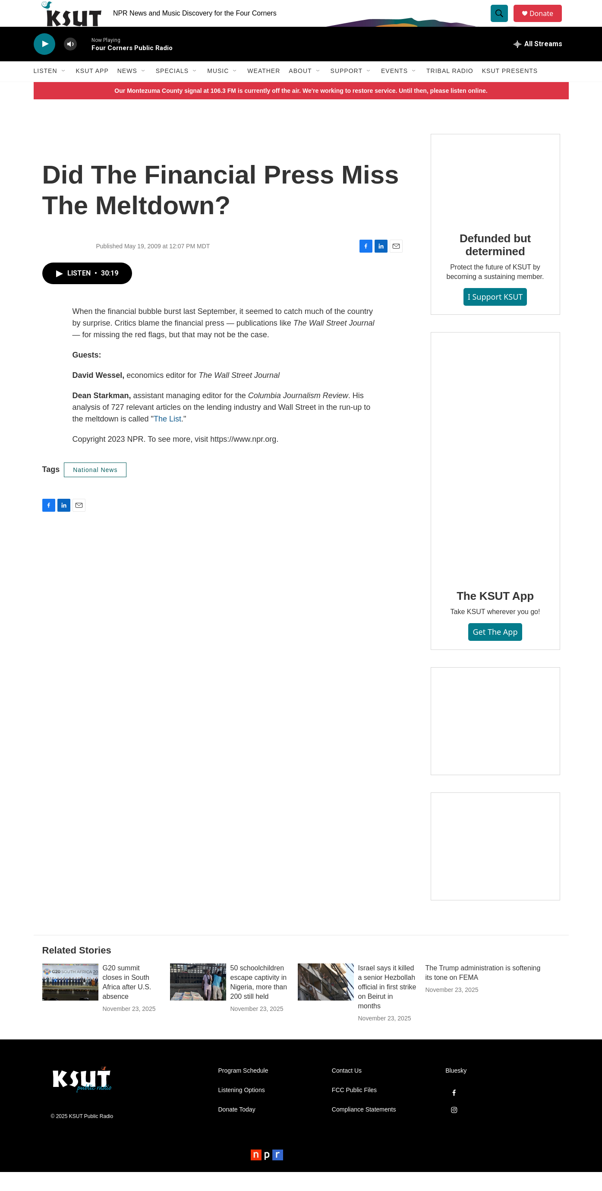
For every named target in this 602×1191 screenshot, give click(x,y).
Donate (546, 22)
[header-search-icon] (503, 23)
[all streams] (538, 62)
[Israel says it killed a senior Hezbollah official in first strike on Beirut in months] (326, 1001)
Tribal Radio (449, 89)
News (127, 89)
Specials (172, 89)
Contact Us (347, 1089)
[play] (44, 63)
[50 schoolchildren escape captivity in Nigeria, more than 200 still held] (198, 1001)
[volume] (70, 63)
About (300, 89)
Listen (45, 89)
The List (167, 437)
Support (346, 89)
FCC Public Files (354, 1109)
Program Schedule (243, 1089)
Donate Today (236, 1128)
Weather (263, 89)
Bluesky (455, 1089)
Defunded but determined (495, 264)
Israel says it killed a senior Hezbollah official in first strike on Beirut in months (387, 1006)
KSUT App (92, 89)
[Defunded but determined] (495, 195)
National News (95, 488)
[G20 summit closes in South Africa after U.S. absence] (70, 1001)
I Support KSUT (495, 315)
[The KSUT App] (495, 473)
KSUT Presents (510, 89)
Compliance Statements (364, 1128)
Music (218, 89)
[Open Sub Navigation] (63, 89)
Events (394, 89)
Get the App (495, 650)
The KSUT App (495, 614)
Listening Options (241, 1109)
